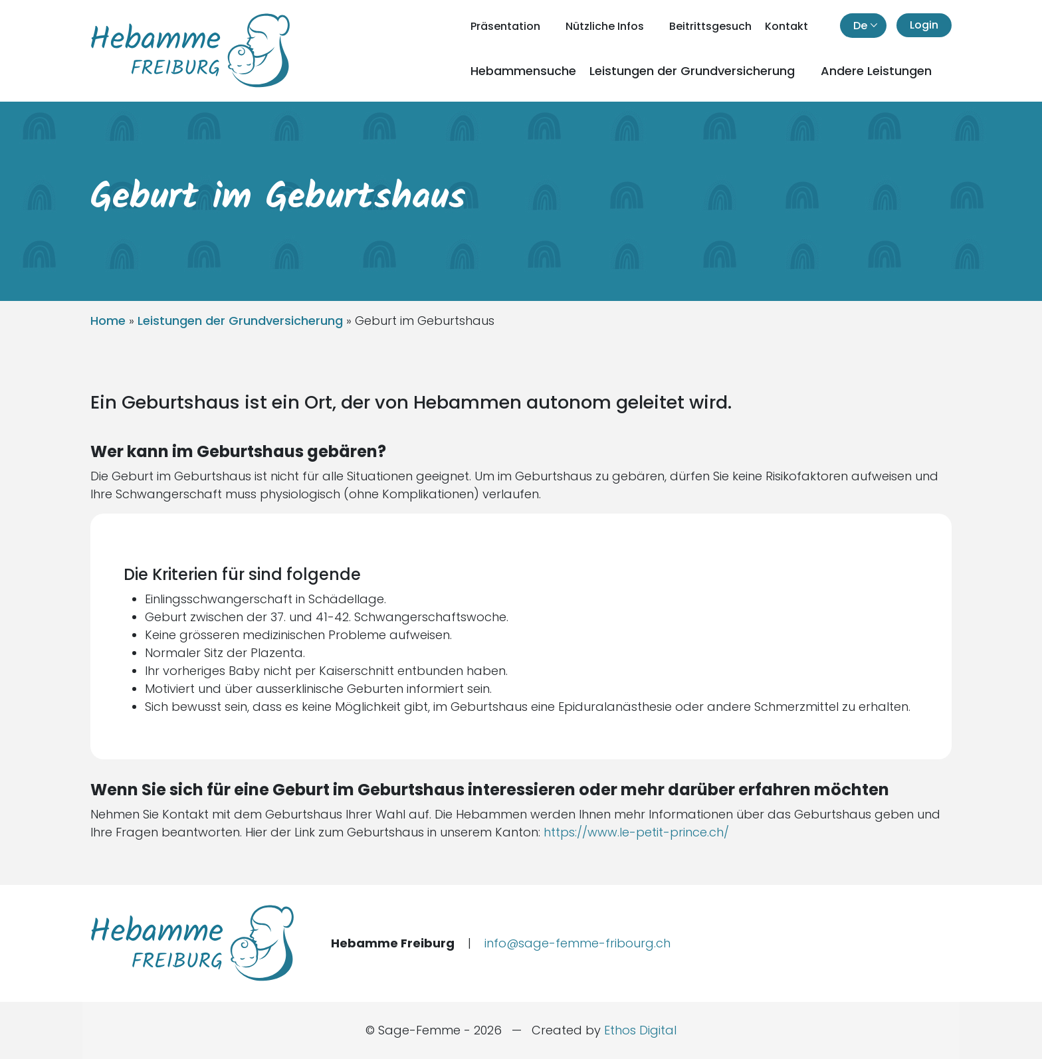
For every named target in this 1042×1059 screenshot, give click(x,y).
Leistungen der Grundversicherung (693, 70)
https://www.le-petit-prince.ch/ (636, 832)
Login (924, 25)
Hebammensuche (523, 70)
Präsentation (506, 26)
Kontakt (786, 26)
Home (108, 320)
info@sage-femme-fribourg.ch (577, 943)
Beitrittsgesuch (710, 26)
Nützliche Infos (606, 26)
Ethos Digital (640, 1030)
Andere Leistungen (878, 70)
